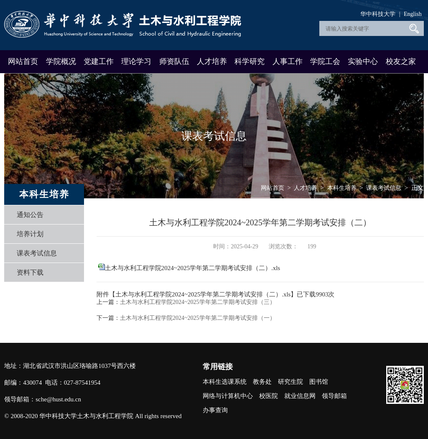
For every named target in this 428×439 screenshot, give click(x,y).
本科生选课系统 (225, 381)
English (413, 14)
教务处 (262, 381)
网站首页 (23, 61)
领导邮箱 (334, 396)
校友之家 (401, 61)
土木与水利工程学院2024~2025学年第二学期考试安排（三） (197, 302)
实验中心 (363, 61)
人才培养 (212, 61)
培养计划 (30, 233)
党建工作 (99, 61)
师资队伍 (174, 61)
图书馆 (318, 381)
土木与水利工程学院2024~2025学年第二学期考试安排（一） (197, 318)
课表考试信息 (37, 253)
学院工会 (325, 61)
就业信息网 (300, 396)
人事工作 (288, 61)
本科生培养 (342, 188)
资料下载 (30, 272)
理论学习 (136, 61)
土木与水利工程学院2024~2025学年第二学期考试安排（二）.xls (192, 268)
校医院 (268, 396)
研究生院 (290, 381)
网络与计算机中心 (228, 396)
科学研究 (249, 61)
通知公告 (30, 214)
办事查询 (215, 410)
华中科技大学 (377, 14)
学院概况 (61, 61)
